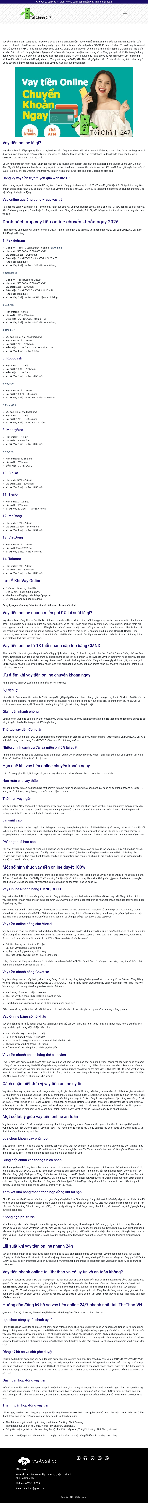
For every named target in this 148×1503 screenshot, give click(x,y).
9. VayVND (8, 451)
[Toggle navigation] (124, 13)
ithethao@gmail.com (34, 1488)
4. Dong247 (9, 330)
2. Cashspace (10, 273)
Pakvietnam (56, 247)
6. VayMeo (8, 383)
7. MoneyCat (9, 405)
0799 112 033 (32, 1483)
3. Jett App (8, 305)
